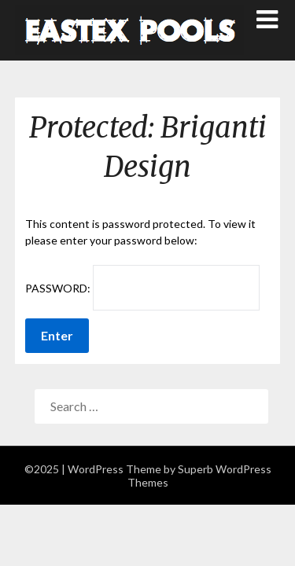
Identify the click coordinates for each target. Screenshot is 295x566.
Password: (142, 288)
